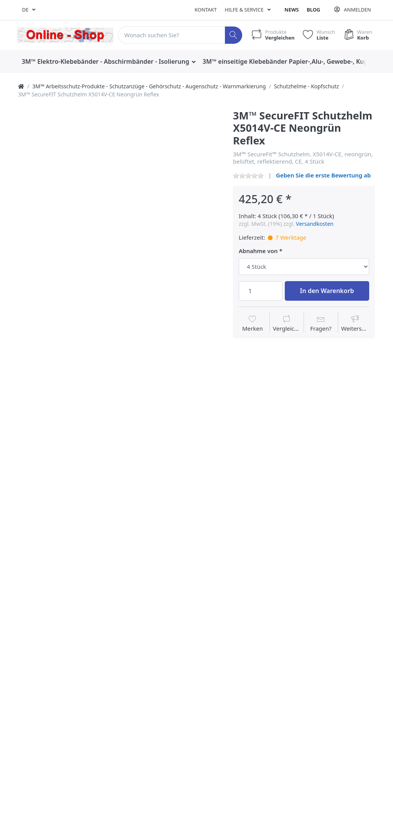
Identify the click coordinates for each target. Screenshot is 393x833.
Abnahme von (258, 251)
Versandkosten (315, 223)
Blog (313, 9)
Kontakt (206, 9)
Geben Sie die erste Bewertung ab (323, 175)
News (291, 9)
